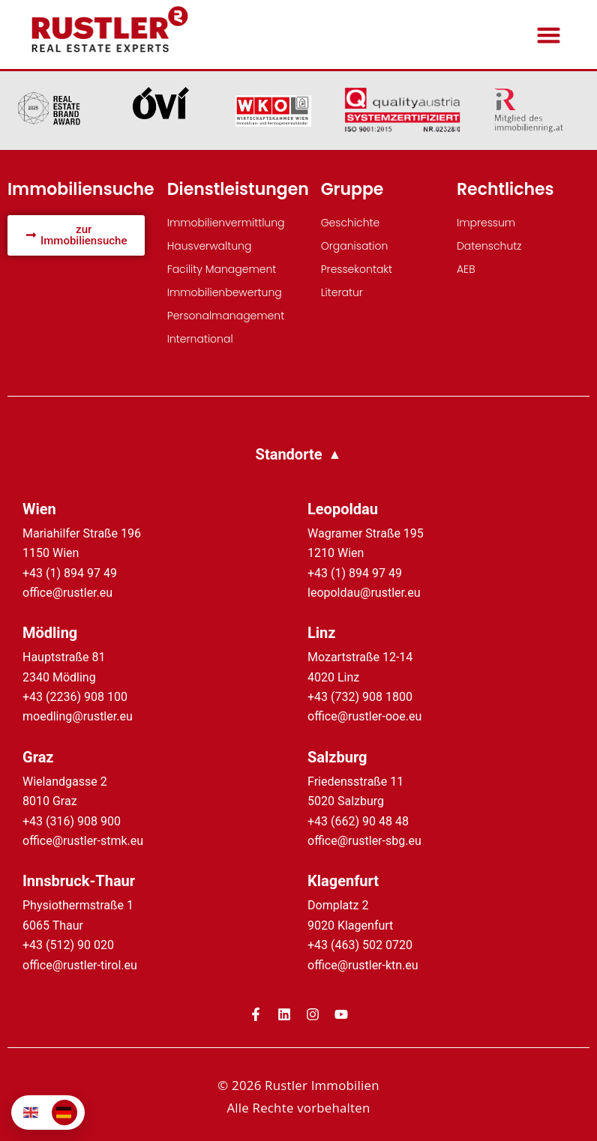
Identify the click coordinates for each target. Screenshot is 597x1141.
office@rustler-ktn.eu (363, 965)
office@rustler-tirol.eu (79, 965)
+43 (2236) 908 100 (75, 697)
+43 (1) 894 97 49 (69, 573)
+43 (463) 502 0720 (360, 945)
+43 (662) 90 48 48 (358, 821)
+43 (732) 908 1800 (360, 697)
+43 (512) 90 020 (68, 945)
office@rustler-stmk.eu (82, 841)
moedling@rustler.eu (77, 716)
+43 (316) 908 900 (71, 821)
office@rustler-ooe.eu (365, 716)
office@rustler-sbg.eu (365, 841)
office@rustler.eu (67, 592)
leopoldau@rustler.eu (364, 592)
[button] (548, 34)
